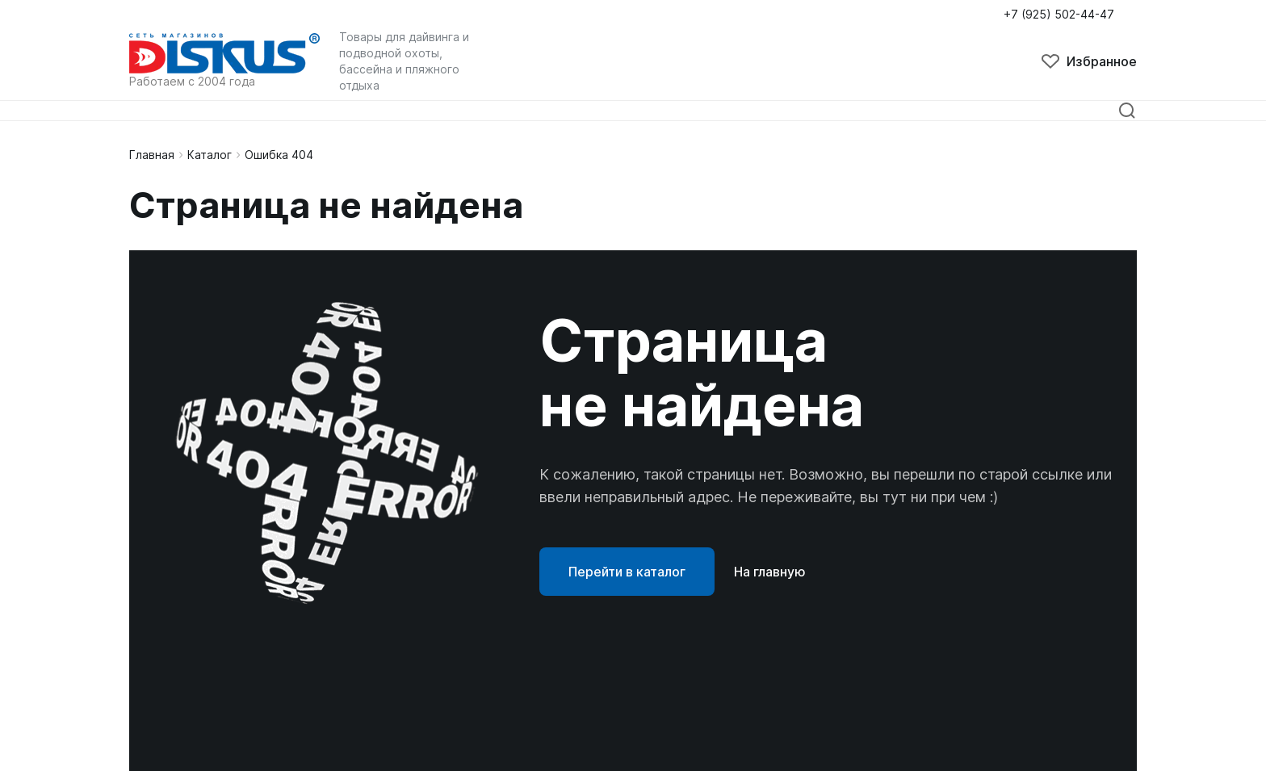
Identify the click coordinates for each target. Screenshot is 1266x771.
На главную (770, 572)
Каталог (209, 154)
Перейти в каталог (626, 572)
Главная (151, 154)
